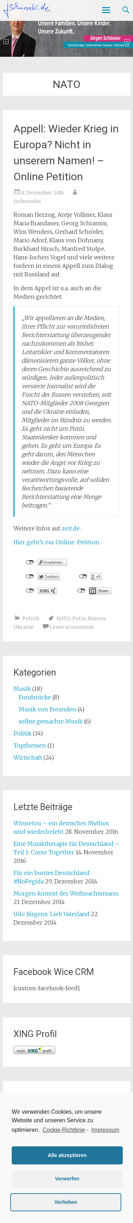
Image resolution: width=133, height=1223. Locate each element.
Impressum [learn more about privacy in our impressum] (105, 1130)
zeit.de (71, 528)
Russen (96, 618)
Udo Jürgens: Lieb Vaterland (51, 914)
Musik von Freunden (47, 709)
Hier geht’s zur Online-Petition (56, 542)
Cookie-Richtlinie (64, 1130)
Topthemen (29, 745)
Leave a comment (72, 627)
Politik (30, 618)
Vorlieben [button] (65, 1202)
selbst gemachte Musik (51, 721)
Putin (79, 618)
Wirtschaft (27, 757)
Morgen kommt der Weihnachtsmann (66, 893)
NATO (63, 618)
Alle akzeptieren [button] (67, 1155)
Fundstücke (35, 697)
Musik (22, 688)
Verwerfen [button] (67, 1178)
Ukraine (23, 627)
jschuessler (27, 201)
